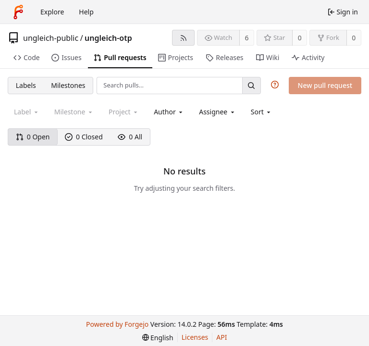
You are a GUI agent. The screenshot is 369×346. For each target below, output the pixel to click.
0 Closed (84, 136)
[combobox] (169, 112)
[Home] (18, 12)
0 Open (33, 136)
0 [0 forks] (354, 37)
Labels (26, 85)
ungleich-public (50, 38)
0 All (130, 136)
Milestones (68, 85)
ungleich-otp (108, 38)
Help (86, 11)
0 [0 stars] (300, 37)
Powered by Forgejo (117, 324)
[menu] (262, 112)
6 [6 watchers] (247, 37)
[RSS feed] (183, 38)
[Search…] (251, 85)
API (221, 337)
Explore (52, 11)
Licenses (195, 337)
